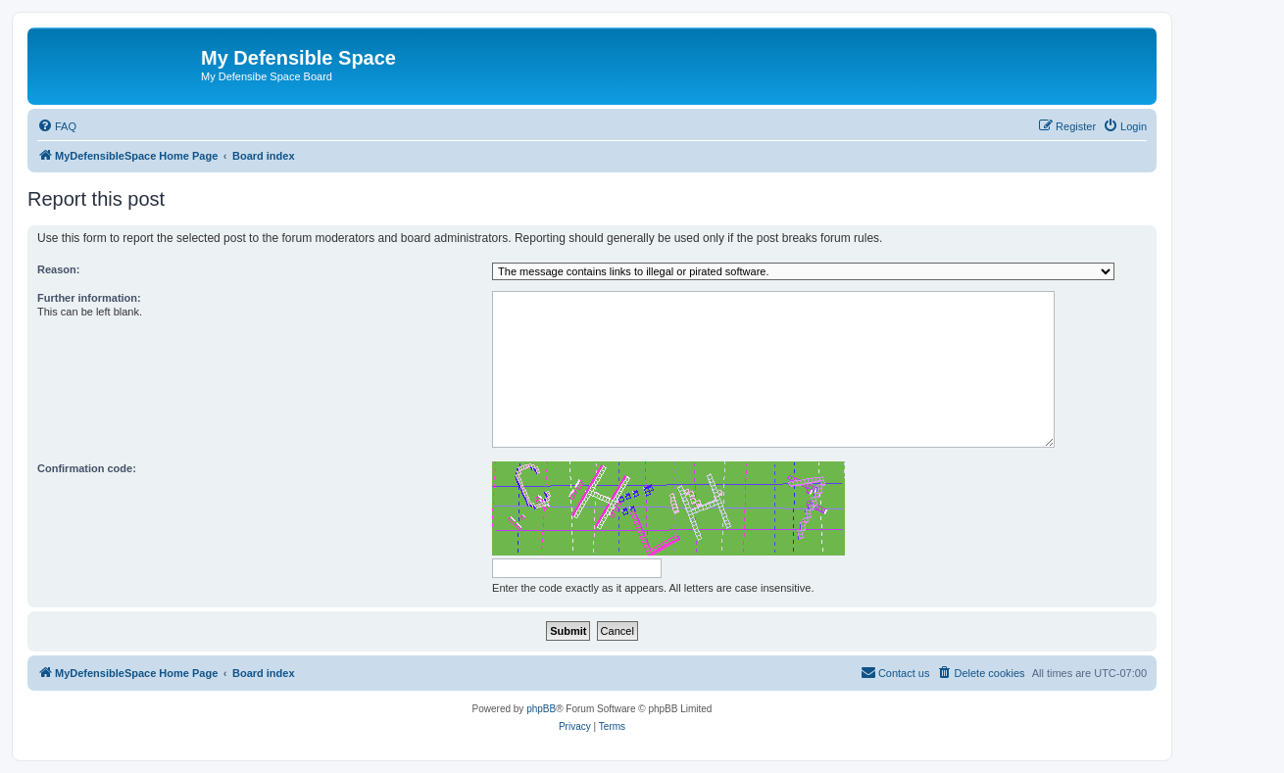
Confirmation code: (86, 468)
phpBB (541, 708)
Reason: (58, 269)
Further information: (89, 298)
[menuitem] (56, 126)
